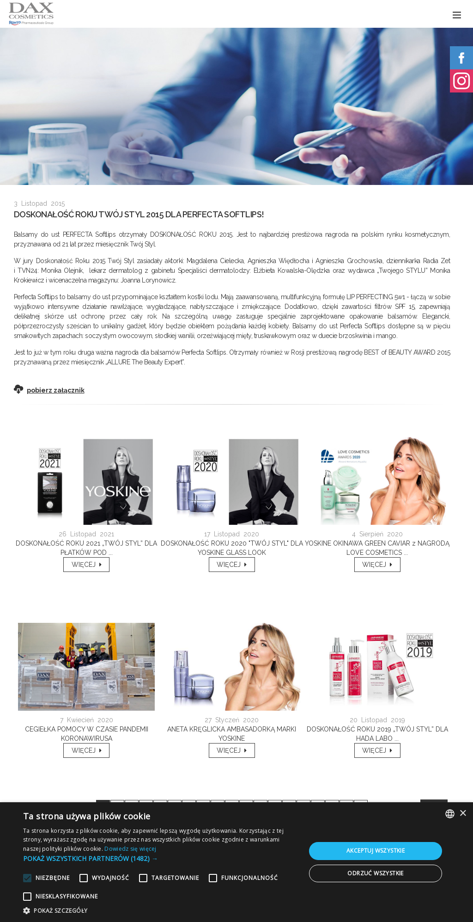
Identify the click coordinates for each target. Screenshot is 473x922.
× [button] (462, 813)
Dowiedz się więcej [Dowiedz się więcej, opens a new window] (130, 849)
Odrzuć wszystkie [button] (375, 873)
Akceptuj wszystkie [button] (375, 850)
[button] (160, 858)
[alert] (236, 862)
